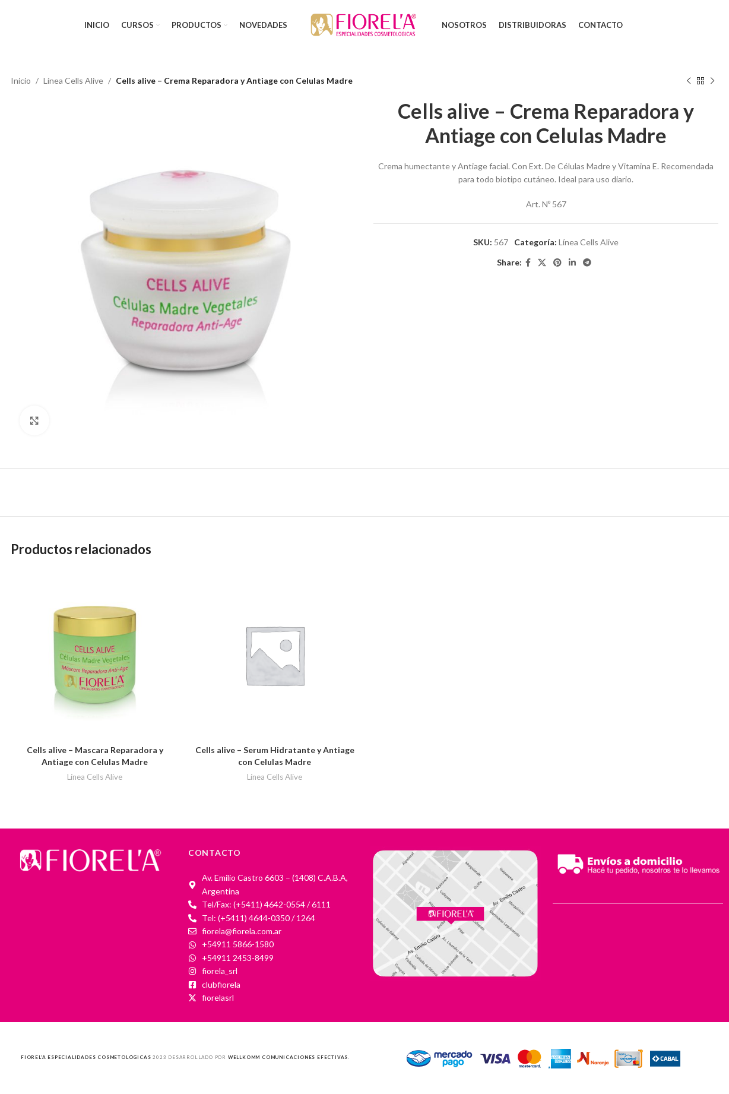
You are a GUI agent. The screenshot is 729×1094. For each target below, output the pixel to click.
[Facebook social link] (528, 263)
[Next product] (712, 81)
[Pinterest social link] (557, 263)
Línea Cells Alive (73, 80)
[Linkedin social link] (572, 263)
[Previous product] (689, 81)
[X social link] (542, 263)
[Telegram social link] (587, 263)
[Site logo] (364, 24)
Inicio (21, 80)
